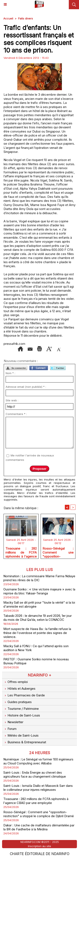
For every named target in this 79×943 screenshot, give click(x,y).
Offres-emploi (15, 765)
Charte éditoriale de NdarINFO (39, 937)
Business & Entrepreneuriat (24, 826)
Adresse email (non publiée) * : (26, 470)
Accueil (8, 18)
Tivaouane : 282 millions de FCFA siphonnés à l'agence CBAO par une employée (21, 635)
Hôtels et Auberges (19, 772)
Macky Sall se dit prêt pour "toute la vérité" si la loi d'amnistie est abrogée (39, 688)
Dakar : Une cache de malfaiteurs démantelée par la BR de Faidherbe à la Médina (38, 911)
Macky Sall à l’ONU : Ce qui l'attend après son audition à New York (36, 732)
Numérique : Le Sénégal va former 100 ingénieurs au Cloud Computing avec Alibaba (38, 845)
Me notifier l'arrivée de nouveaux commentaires (30, 541)
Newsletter (13, 806)
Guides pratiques (17, 785)
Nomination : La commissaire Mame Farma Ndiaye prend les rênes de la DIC (39, 662)
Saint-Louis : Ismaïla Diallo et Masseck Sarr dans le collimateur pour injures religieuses (38, 871)
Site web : (12, 484)
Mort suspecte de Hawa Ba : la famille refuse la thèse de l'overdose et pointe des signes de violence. (37, 716)
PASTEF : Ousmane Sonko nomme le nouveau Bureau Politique (36, 745)
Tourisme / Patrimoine (21, 792)
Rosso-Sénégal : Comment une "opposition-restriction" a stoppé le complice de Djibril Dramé (58, 635)
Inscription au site (39, 929)
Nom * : (10, 456)
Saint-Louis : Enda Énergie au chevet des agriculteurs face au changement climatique (34, 858)
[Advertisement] (36, 63)
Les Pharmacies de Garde (24, 779)
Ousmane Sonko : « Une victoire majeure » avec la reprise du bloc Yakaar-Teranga (39, 675)
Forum (9, 812)
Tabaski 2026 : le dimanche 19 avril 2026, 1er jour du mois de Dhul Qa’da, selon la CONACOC (37, 701)
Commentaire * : (16, 497)
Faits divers (25, 18)
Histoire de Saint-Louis (21, 799)
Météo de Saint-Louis (21, 819)
